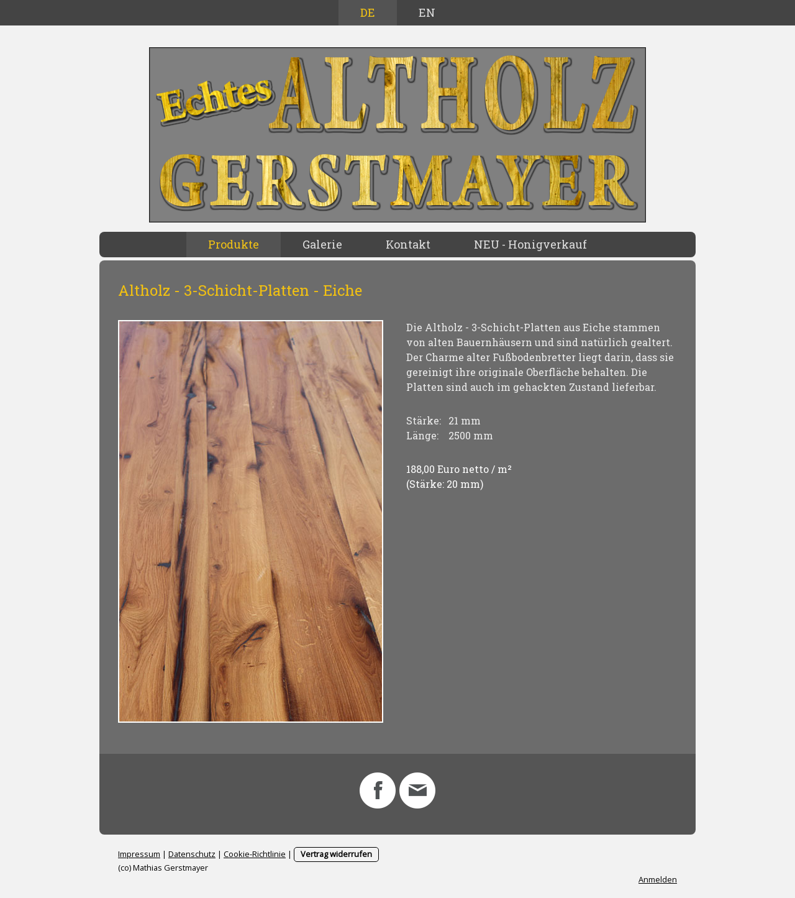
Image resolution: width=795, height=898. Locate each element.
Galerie (322, 244)
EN (427, 12)
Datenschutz (192, 853)
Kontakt (408, 244)
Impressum (139, 853)
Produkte (233, 244)
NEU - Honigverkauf (530, 244)
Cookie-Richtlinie (255, 853)
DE (367, 12)
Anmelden (657, 879)
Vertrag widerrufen (336, 853)
